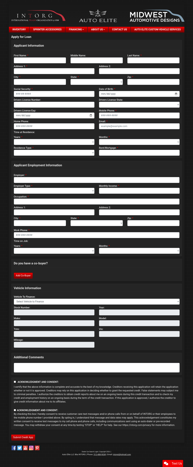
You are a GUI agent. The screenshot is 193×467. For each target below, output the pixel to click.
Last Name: (133, 55)
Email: (102, 121)
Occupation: (20, 196)
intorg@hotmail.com (122, 454)
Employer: (19, 175)
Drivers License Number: (27, 99)
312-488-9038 (99, 454)
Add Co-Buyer (23, 275)
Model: (103, 318)
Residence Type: (23, 147)
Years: (17, 137)
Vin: (101, 329)
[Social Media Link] (31, 448)
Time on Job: (21, 241)
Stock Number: (22, 307)
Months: (103, 137)
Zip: (129, 77)
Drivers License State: (111, 99)
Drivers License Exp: (25, 110)
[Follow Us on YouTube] (25, 448)
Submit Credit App (23, 437)
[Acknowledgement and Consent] (15, 382)
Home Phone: (21, 121)
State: (74, 77)
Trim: (17, 329)
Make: (17, 318)
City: (16, 77)
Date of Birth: (106, 89)
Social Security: (22, 89)
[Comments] (97, 367)
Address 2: (105, 66)
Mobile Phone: (107, 110)
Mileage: (18, 339)
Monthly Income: (108, 185)
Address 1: (20, 66)
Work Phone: (21, 230)
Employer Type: (22, 185)
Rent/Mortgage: (107, 147)
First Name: (20, 55)
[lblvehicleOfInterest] (97, 302)
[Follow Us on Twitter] (19, 448)
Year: (102, 307)
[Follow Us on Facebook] (14, 448)
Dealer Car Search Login (90, 452)
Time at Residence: (24, 132)
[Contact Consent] (15, 410)
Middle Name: (78, 55)
